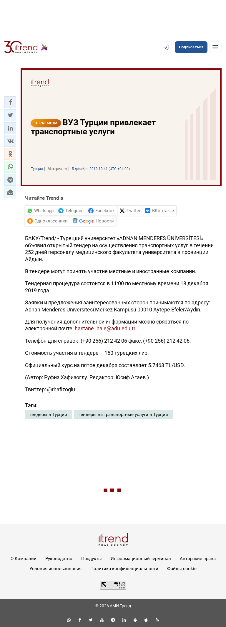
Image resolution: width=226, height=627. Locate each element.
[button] (10, 102)
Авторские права (198, 558)
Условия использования (55, 568)
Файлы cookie (182, 568)
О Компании (23, 558)
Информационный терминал (141, 558)
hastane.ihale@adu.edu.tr (105, 328)
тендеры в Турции (48, 414)
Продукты (91, 558)
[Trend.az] (26, 47)
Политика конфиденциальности (124, 568)
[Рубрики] (215, 47)
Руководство (58, 558)
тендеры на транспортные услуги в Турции (123, 414)
